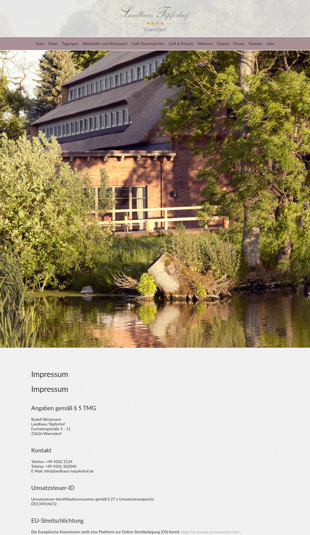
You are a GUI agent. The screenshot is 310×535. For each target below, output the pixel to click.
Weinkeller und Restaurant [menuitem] (105, 43)
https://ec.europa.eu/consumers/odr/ (212, 531)
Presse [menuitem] (238, 43)
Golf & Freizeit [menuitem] (181, 43)
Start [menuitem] (40, 43)
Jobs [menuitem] (270, 43)
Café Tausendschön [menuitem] (148, 43)
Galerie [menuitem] (223, 43)
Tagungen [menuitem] (70, 43)
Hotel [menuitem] (53, 43)
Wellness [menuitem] (205, 43)
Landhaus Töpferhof (155, 18)
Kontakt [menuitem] (255, 43)
